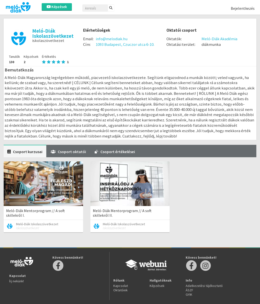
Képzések (57, 6)
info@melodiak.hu (111, 38)
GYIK (189, 294)
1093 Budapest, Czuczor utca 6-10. (125, 44)
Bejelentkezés (243, 8)
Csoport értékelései (114, 151)
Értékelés (55, 59)
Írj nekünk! (16, 281)
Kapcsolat (120, 286)
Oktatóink (120, 290)
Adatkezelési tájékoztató (204, 286)
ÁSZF (189, 290)
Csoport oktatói (68, 151)
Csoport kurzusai (24, 151)
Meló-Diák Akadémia (219, 38)
